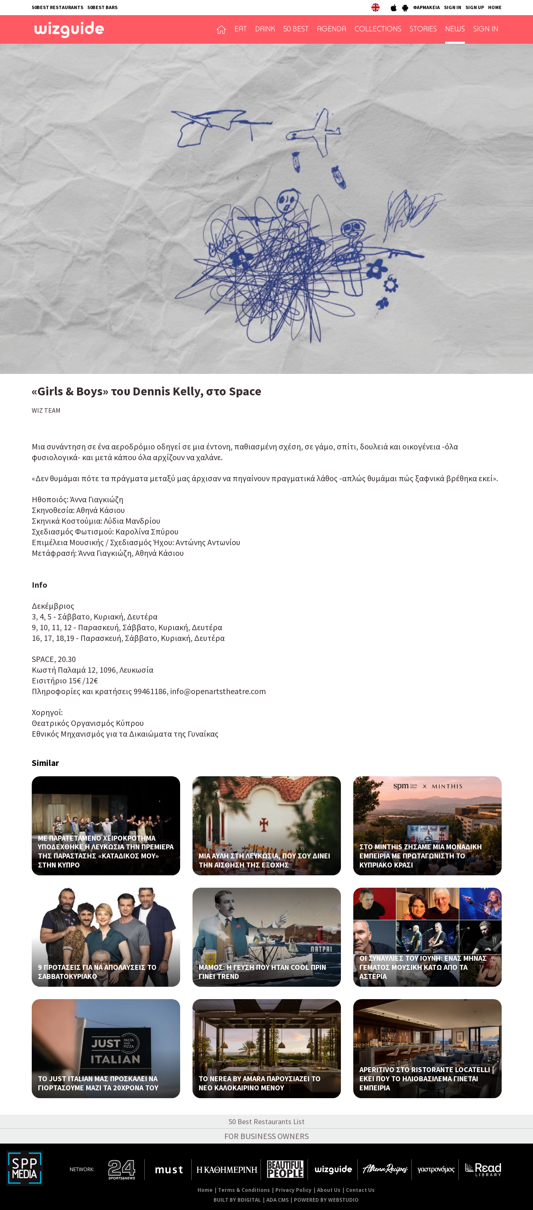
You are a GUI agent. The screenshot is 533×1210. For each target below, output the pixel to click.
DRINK (265, 29)
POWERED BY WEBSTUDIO (326, 1199)
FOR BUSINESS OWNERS (266, 1136)
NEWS (455, 29)
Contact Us (360, 1189)
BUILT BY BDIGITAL (237, 1199)
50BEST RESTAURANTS (57, 7)
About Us (328, 1189)
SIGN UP (474, 7)
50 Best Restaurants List (266, 1121)
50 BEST (296, 29)
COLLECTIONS (378, 29)
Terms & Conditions (244, 1189)
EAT (241, 29)
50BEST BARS (102, 7)
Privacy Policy (293, 1189)
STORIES (423, 29)
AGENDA (331, 29)
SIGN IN (452, 7)
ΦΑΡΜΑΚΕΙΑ (426, 7)
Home (205, 1189)
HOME (495, 7)
